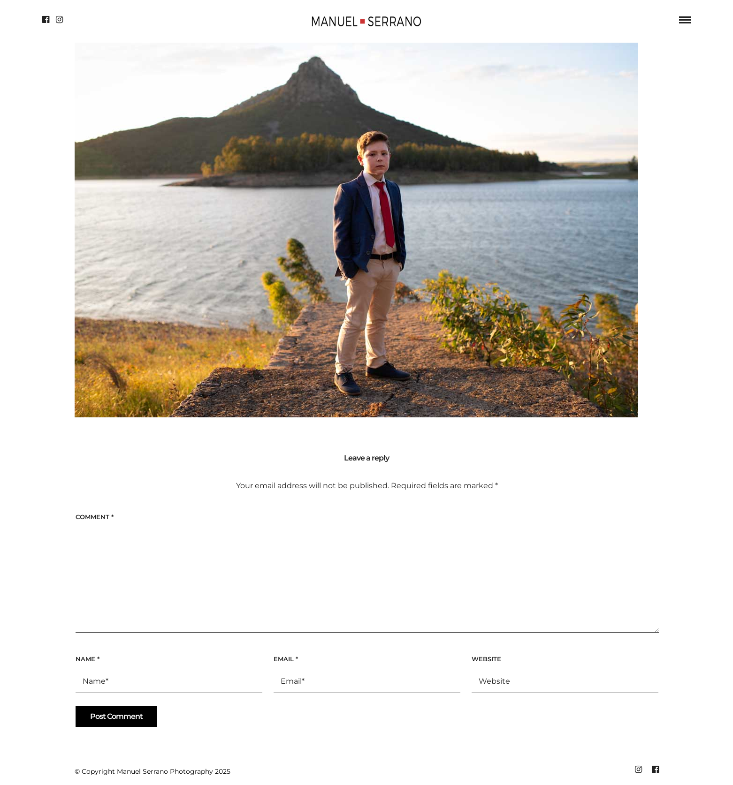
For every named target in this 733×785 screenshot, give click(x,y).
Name (87, 659)
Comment (95, 517)
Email (286, 659)
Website (486, 659)
